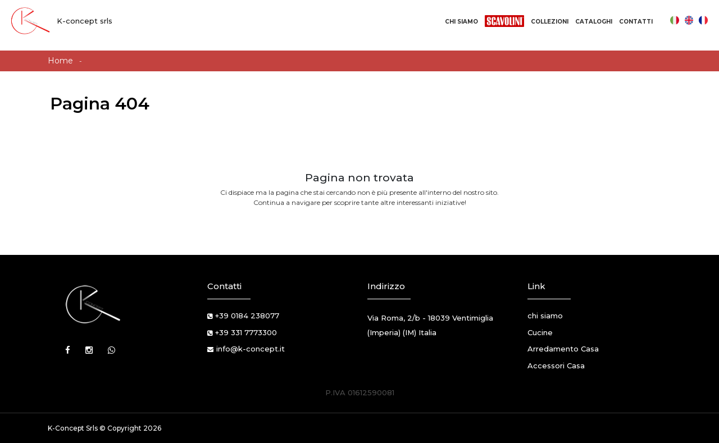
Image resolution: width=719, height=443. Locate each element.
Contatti (636, 21)
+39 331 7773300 (246, 332)
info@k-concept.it (250, 348)
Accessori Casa (556, 365)
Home (60, 61)
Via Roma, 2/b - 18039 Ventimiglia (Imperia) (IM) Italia (430, 325)
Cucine (540, 332)
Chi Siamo (461, 21)
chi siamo (545, 315)
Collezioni (549, 21)
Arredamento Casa (563, 348)
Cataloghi (593, 21)
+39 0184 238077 (247, 315)
